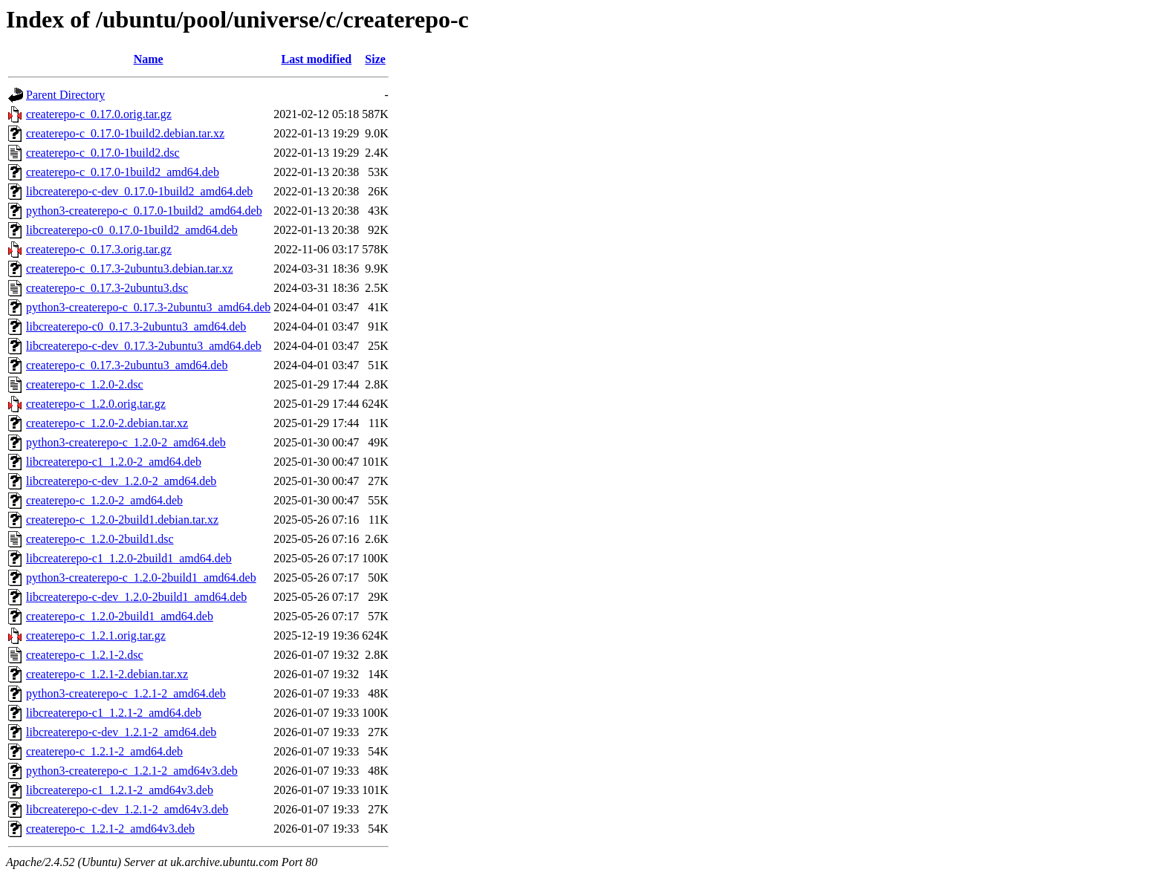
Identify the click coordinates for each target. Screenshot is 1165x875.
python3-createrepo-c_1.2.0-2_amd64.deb (126, 442)
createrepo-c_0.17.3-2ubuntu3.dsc (107, 288)
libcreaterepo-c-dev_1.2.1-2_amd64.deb (121, 732)
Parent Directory (65, 94)
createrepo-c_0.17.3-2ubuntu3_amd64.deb (126, 365)
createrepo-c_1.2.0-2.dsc (84, 384)
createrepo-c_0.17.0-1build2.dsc (103, 152)
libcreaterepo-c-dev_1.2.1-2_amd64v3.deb (127, 809)
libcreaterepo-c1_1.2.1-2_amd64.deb (113, 712)
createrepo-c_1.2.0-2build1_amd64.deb (119, 616)
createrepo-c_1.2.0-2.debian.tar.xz (107, 423)
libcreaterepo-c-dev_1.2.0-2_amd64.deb (121, 481)
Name (148, 59)
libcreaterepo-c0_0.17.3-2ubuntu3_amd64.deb (136, 326)
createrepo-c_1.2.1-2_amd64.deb (104, 751)
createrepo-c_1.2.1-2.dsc (84, 654)
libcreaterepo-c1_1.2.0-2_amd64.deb (113, 461)
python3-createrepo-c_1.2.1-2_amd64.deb (126, 693)
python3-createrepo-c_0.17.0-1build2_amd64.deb (144, 210)
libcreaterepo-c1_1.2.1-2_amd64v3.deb (119, 790)
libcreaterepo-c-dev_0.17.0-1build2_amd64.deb (139, 191)
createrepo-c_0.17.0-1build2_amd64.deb (122, 172)
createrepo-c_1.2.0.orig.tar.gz (96, 403)
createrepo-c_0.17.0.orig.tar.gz (99, 114)
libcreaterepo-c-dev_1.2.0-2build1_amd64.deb (136, 597)
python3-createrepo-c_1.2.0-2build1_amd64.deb (141, 577)
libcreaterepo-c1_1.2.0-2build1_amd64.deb (129, 558)
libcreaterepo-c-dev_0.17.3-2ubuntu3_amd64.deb (144, 345)
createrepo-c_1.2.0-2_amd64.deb (104, 500)
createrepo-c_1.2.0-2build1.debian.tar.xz (122, 519)
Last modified (316, 59)
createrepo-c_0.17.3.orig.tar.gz (99, 249)
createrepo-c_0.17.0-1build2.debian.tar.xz (125, 133)
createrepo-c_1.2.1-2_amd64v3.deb (110, 828)
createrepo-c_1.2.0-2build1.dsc (100, 539)
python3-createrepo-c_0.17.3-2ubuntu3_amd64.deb (148, 307)
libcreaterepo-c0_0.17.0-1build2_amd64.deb (132, 230)
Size (375, 59)
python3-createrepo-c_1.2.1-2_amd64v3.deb (132, 770)
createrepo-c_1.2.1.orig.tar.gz (96, 635)
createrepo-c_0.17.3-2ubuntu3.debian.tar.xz (129, 268)
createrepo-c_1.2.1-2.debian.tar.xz (107, 674)
